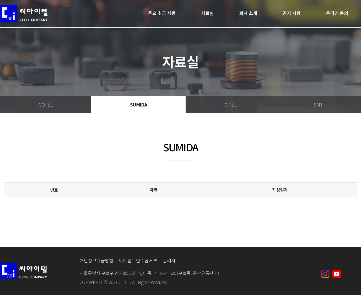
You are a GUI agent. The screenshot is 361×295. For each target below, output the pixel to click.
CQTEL (46, 104)
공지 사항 (292, 13)
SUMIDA (138, 104)
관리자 (169, 260)
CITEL (230, 104)
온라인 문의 (337, 13)
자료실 (207, 13)
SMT (318, 104)
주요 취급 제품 (162, 13)
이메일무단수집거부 (138, 260)
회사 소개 (248, 13)
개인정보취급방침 (96, 260)
